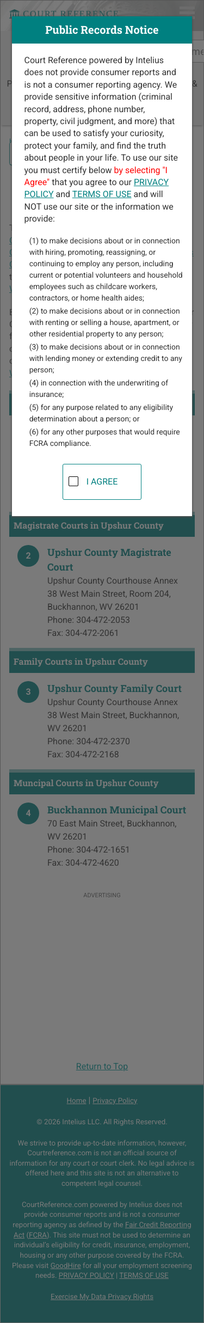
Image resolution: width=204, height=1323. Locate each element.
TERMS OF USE (102, 194)
